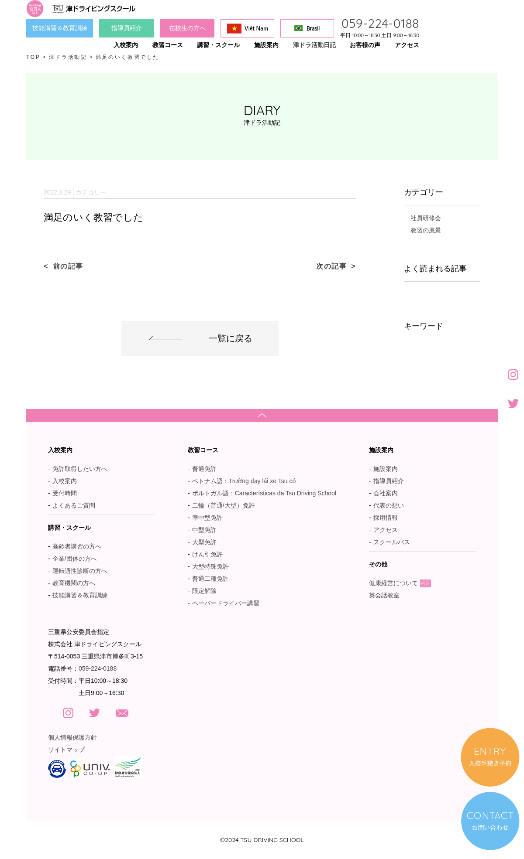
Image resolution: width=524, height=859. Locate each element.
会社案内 (385, 493)
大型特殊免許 (210, 566)
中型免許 (204, 529)
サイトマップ (66, 749)
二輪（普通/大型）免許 (223, 505)
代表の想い (388, 505)
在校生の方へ (187, 27)
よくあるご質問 (73, 505)
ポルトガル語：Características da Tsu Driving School (264, 493)
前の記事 (68, 266)
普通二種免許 (210, 578)
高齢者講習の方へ (76, 546)
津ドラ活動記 (68, 57)
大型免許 (204, 542)
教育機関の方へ (73, 582)
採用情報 (385, 517)
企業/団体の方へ (74, 558)
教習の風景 (425, 230)
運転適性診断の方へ (79, 570)
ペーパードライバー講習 (225, 603)
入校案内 (64, 480)
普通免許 (204, 468)
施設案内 (385, 468)
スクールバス (391, 542)
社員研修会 (425, 218)
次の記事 (331, 266)
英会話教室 (388, 595)
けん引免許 (207, 554)
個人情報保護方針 (72, 737)
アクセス (385, 529)
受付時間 (64, 493)
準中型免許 (207, 517)
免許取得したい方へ (79, 468)
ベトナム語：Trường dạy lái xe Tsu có (244, 480)
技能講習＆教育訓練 (59, 27)
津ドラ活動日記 (314, 44)
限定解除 (204, 590)
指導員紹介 (126, 27)
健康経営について (400, 582)
